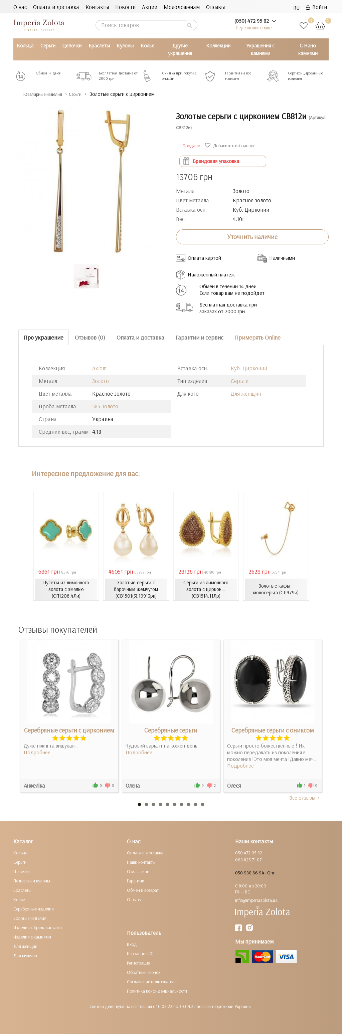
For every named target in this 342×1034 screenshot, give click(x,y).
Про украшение (43, 337)
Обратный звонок (143, 972)
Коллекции (218, 45)
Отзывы (215, 6)
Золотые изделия (29, 918)
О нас (20, 6)
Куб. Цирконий (249, 368)
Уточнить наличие (252, 237)
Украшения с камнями (260, 49)
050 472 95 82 (248, 852)
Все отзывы (304, 797)
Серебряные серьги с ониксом (272, 730)
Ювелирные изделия (48, 93)
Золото (100, 380)
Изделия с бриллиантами (37, 927)
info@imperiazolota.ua (256, 900)
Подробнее (37, 752)
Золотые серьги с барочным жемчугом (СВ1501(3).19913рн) (136, 589)
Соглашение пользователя (152, 981)
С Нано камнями (308, 49)
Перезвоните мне (253, 27)
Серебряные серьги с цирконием (69, 730)
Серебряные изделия (33, 908)
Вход (132, 944)
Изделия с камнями (32, 937)
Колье (147, 45)
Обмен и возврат (143, 890)
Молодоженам (182, 6)
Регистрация (138, 963)
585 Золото (105, 406)
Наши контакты (141, 862)
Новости (125, 6)
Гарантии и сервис (199, 337)
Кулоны (125, 45)
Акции (149, 6)
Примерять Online (258, 337)
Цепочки (71, 45)
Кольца (25, 45)
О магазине (138, 871)
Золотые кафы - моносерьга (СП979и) (276, 589)
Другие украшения (180, 49)
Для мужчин (25, 955)
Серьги (47, 45)
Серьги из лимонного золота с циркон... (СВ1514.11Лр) (205, 589)
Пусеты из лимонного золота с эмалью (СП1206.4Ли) (66, 589)
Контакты (97, 6)
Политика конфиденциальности (157, 991)
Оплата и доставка (56, 6)
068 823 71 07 (248, 859)
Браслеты (99, 45)
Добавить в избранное (231, 146)
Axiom (99, 368)
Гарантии (135, 880)
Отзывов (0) (90, 337)
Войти (316, 6)
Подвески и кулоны (31, 880)
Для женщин (246, 393)
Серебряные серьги (170, 730)
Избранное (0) (140, 953)
